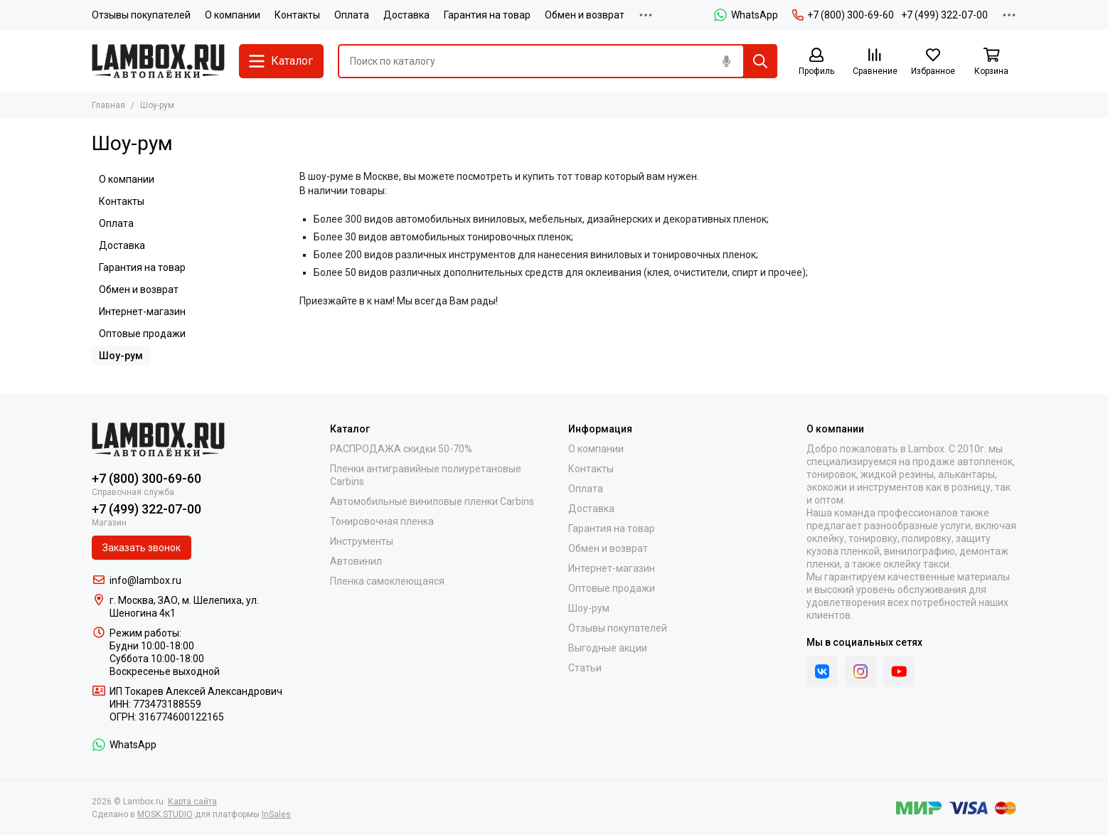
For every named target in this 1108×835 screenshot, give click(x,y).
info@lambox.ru (145, 580)
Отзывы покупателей (141, 15)
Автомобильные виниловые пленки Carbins (432, 501)
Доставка (406, 15)
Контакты (297, 15)
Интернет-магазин (142, 311)
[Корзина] (991, 62)
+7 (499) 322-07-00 (944, 15)
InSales (276, 814)
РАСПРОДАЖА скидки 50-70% (401, 448)
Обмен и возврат (584, 15)
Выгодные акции (607, 648)
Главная (108, 105)
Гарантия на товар (487, 15)
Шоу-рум (121, 355)
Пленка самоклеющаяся (387, 581)
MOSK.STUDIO (165, 814)
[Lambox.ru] (158, 61)
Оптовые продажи (142, 333)
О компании (232, 15)
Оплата (351, 15)
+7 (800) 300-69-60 (843, 15)
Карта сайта (192, 802)
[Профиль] (816, 62)
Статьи (585, 668)
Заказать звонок (141, 547)
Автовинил (356, 561)
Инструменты (361, 541)
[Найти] (760, 61)
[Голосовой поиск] (726, 61)
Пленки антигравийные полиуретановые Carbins (425, 475)
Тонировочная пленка (382, 521)
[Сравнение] (875, 62)
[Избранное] (933, 62)
